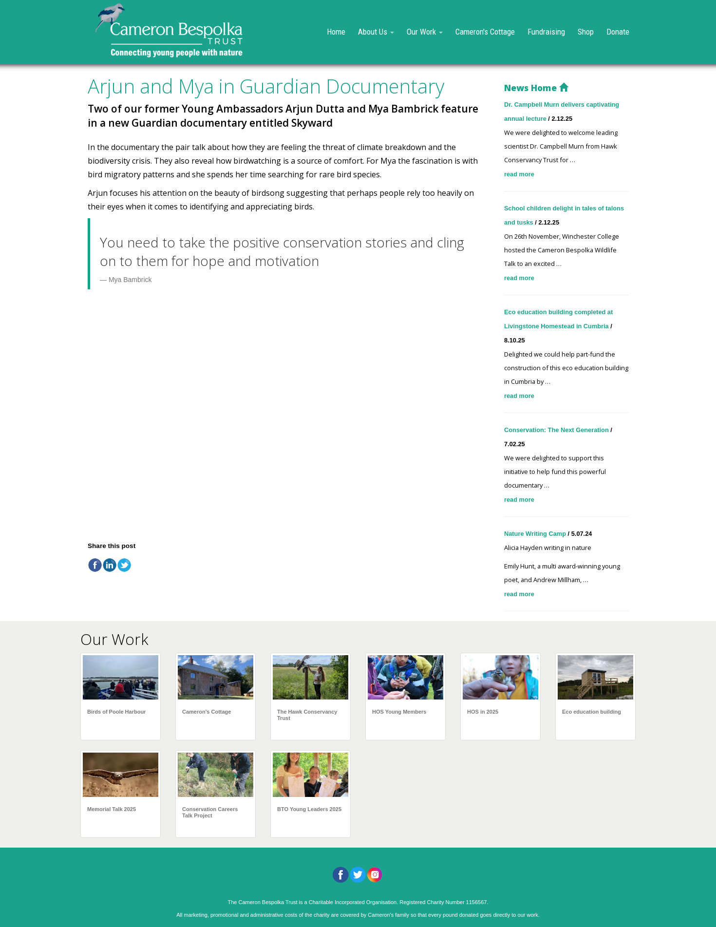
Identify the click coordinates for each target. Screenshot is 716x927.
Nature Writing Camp (536, 533)
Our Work (425, 32)
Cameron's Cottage (485, 32)
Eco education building (591, 712)
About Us (376, 32)
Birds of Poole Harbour (116, 712)
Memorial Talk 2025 (111, 809)
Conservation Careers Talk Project (210, 812)
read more (519, 174)
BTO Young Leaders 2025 (309, 809)
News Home (536, 88)
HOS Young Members (399, 712)
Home (336, 32)
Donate (617, 32)
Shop (586, 32)
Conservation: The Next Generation (557, 430)
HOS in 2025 (482, 712)
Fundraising (546, 32)
